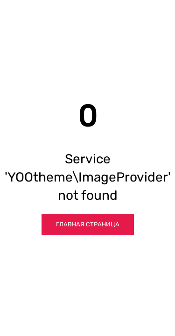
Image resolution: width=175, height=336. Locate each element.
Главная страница (87, 224)
